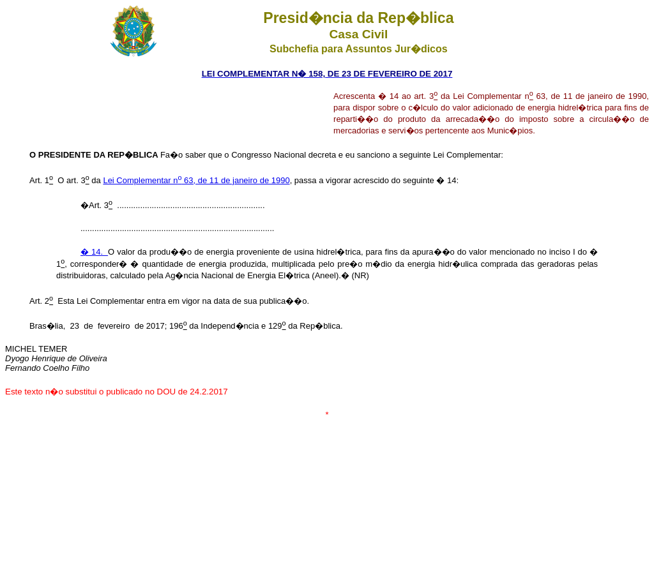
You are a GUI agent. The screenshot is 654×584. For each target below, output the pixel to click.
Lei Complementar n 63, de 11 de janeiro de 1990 (196, 180)
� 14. (94, 252)
